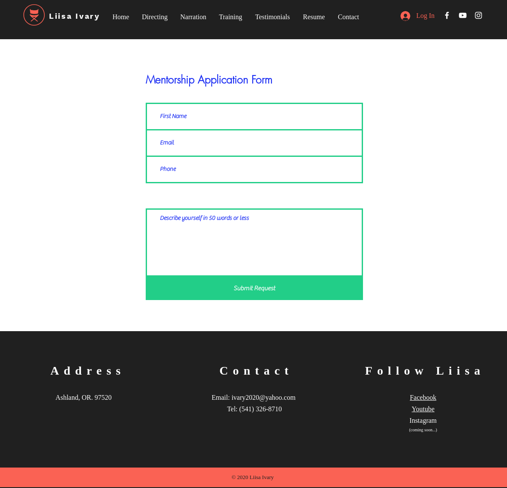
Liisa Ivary (74, 16)
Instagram (423, 420)
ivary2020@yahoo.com (263, 397)
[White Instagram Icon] (478, 15)
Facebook (423, 397)
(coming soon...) (423, 429)
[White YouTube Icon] (462, 15)
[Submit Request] (254, 288)
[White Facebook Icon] (447, 15)
